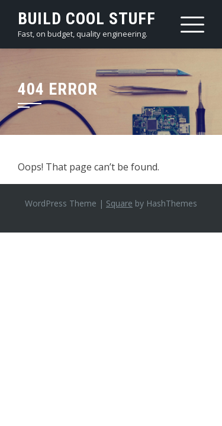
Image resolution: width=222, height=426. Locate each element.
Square (119, 203)
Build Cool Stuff (87, 18)
